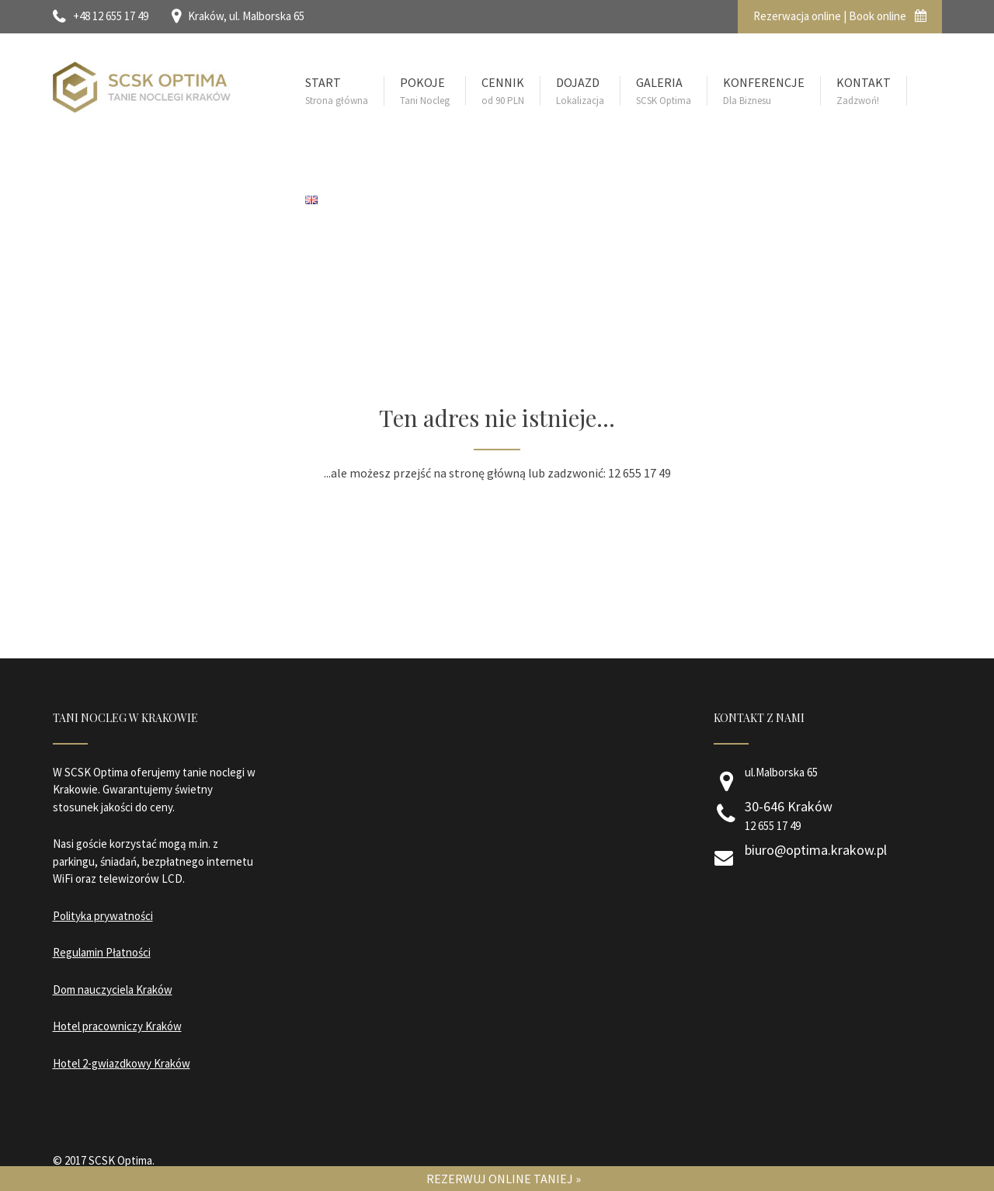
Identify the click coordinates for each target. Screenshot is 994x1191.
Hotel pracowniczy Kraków (117, 1026)
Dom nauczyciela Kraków (112, 989)
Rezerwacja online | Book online (839, 16)
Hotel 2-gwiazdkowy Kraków (121, 1063)
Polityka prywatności (103, 915)
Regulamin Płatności (102, 952)
